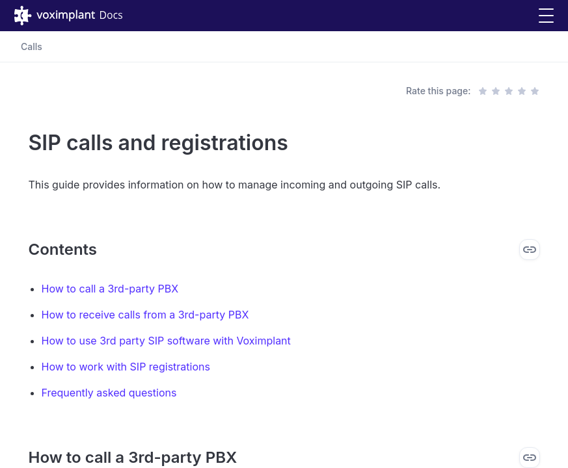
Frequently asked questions (109, 392)
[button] (546, 16)
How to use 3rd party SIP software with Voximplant (166, 340)
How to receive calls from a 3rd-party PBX (145, 314)
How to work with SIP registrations (126, 366)
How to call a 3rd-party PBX (110, 288)
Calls (31, 46)
